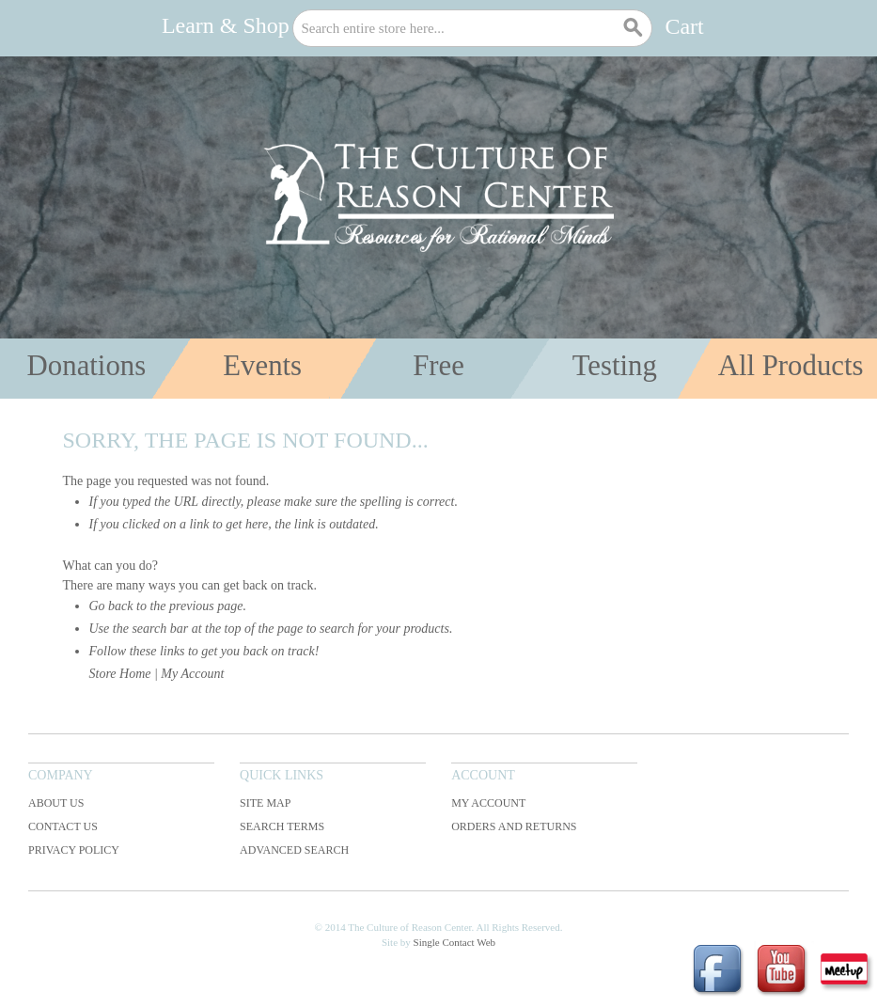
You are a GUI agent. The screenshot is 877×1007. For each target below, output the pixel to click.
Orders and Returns (513, 826)
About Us (56, 803)
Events (262, 366)
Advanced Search (294, 850)
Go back (111, 606)
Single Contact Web (455, 942)
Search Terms (282, 826)
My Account (192, 674)
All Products (791, 366)
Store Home (120, 674)
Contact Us (63, 826)
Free (438, 366)
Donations (87, 366)
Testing (614, 366)
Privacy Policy (73, 850)
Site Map (265, 803)
